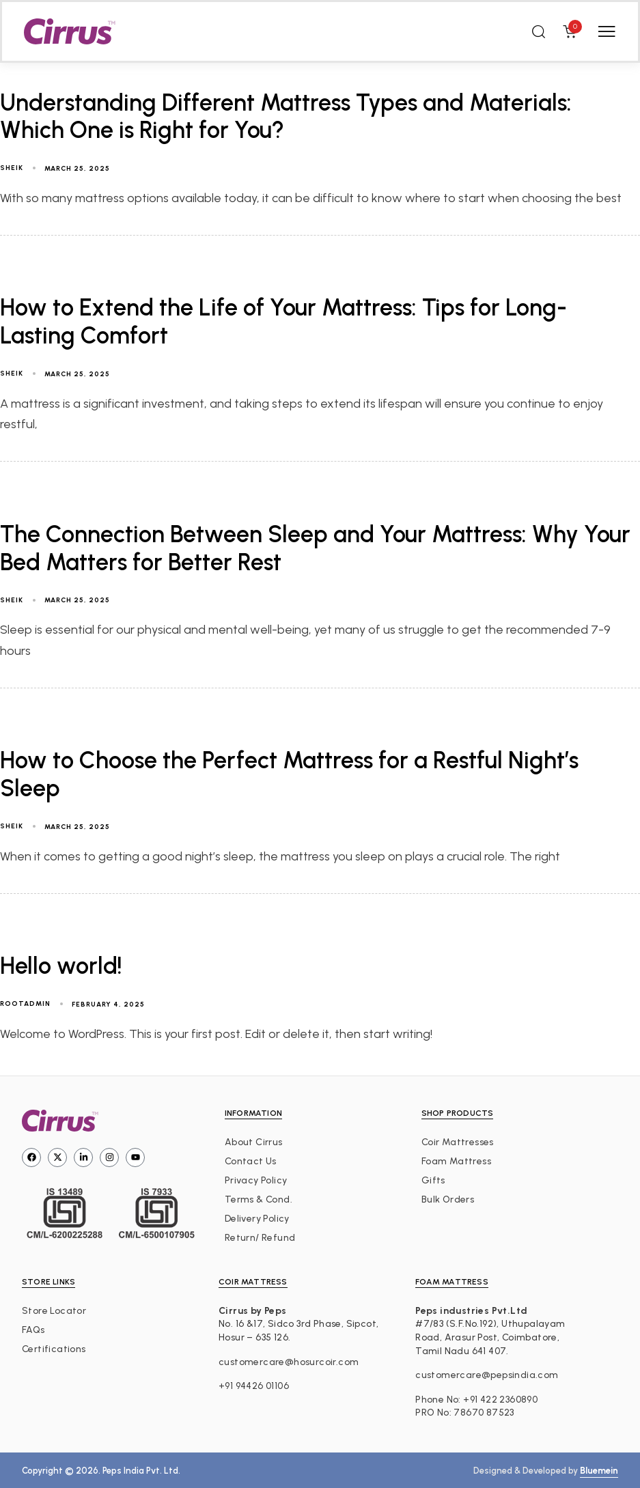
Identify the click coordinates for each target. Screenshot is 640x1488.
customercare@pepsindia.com (486, 1375)
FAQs (33, 1330)
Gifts (433, 1180)
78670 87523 (484, 1412)
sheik (11, 167)
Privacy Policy (256, 1180)
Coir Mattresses (457, 1142)
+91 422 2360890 (500, 1399)
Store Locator (54, 1311)
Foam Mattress (456, 1161)
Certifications (54, 1349)
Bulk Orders (447, 1199)
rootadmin (25, 1003)
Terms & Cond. (258, 1199)
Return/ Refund (260, 1238)
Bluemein (599, 1470)
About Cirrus (254, 1142)
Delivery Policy (257, 1218)
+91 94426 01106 (254, 1386)
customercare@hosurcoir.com (289, 1362)
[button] (538, 31)
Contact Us (251, 1161)
